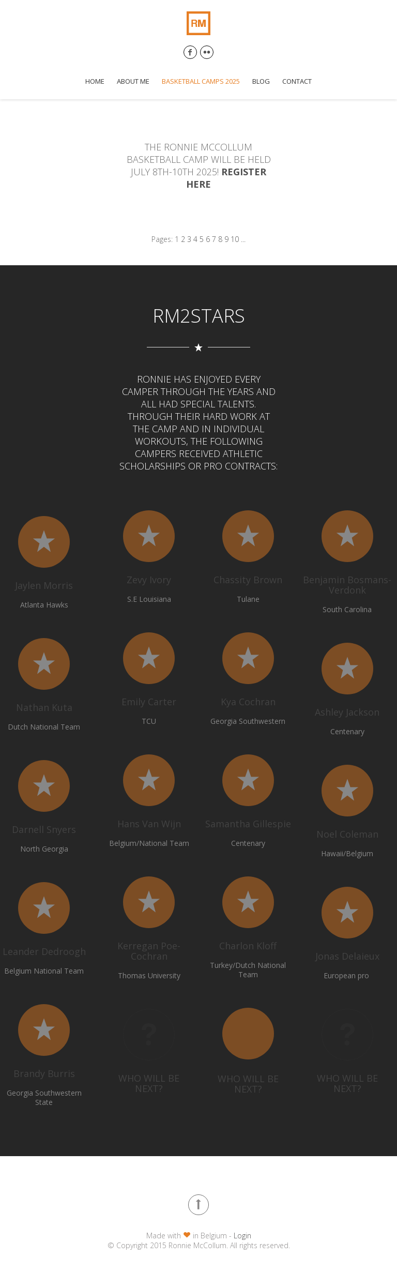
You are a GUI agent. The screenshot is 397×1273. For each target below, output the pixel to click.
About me (133, 81)
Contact (297, 81)
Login (242, 1235)
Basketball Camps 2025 (201, 81)
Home (94, 81)
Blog (261, 81)
